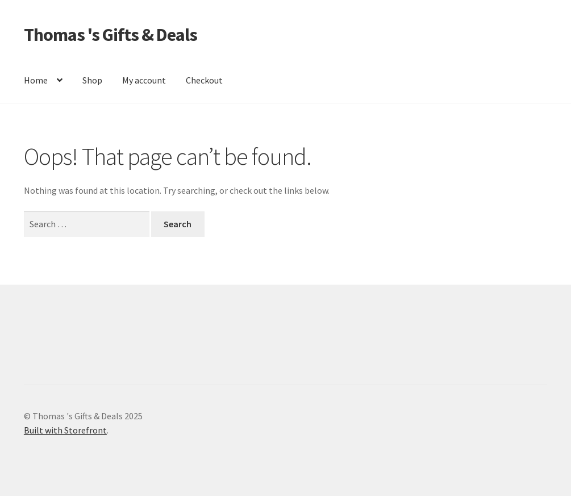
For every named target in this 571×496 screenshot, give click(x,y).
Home (36, 80)
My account (144, 80)
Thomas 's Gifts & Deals (110, 34)
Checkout (204, 80)
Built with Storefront (65, 430)
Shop (92, 80)
